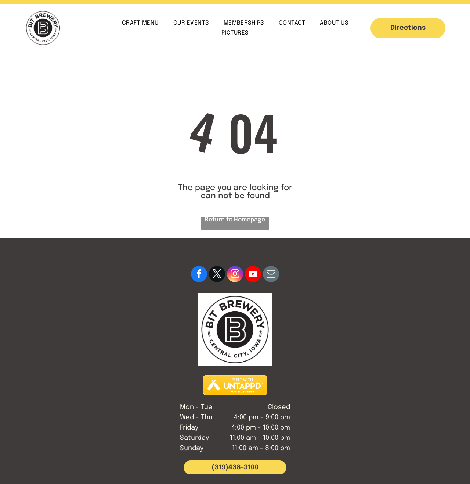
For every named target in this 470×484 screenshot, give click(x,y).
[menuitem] (140, 23)
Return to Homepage (235, 220)
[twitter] (217, 275)
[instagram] (235, 275)
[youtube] (253, 275)
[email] (271, 275)
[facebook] (199, 275)
